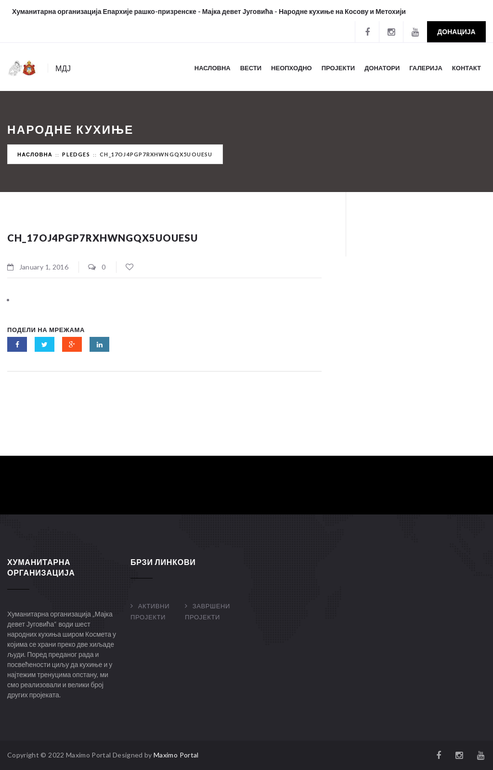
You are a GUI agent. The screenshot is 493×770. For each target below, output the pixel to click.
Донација (456, 31)
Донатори (382, 68)
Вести (250, 68)
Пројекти (338, 68)
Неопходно (291, 68)
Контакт (466, 68)
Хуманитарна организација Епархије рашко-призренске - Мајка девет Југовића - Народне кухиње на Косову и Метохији (209, 11)
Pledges (76, 154)
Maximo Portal (176, 755)
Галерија (425, 68)
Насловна (213, 68)
